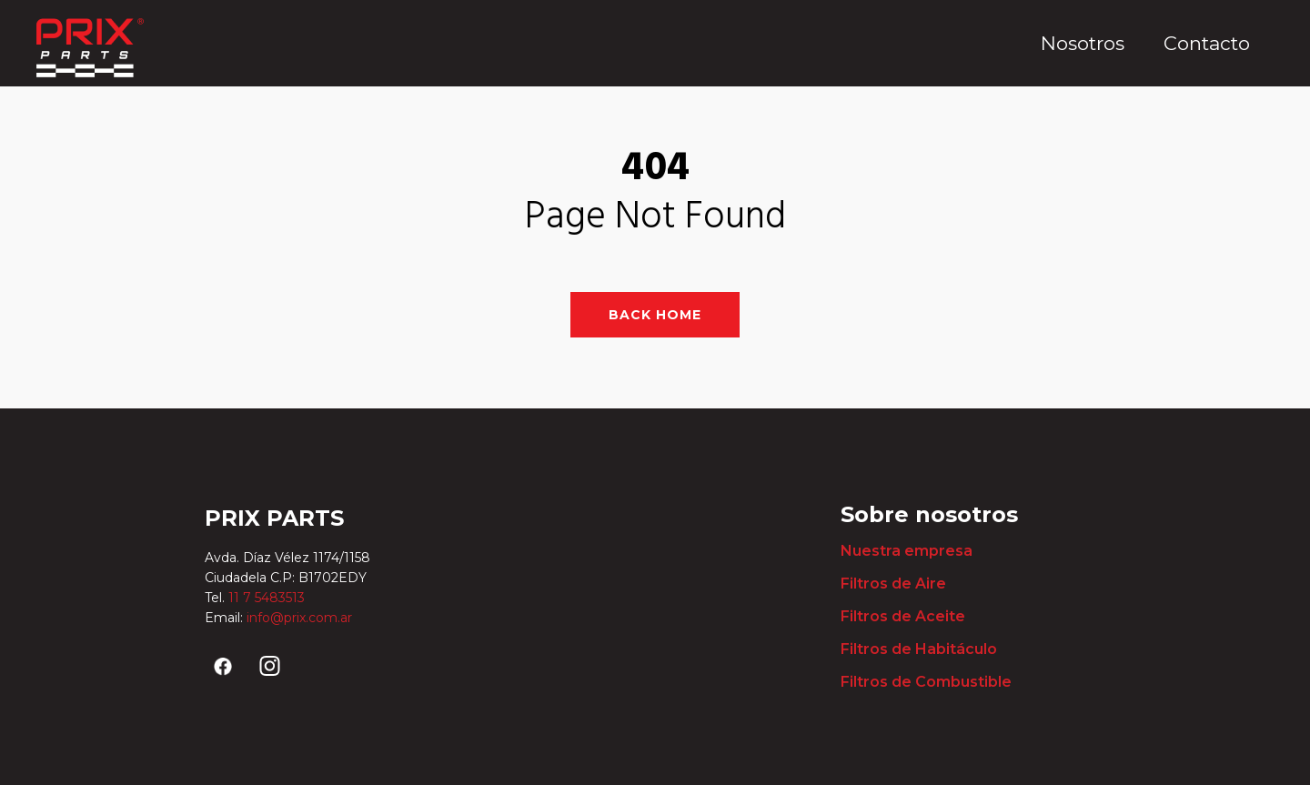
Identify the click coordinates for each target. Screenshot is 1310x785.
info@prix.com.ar (299, 617)
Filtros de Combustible (926, 681)
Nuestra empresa (906, 550)
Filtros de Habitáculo (919, 649)
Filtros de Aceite (903, 616)
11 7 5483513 (268, 597)
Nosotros (1082, 43)
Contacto (1207, 43)
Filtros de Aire (893, 583)
